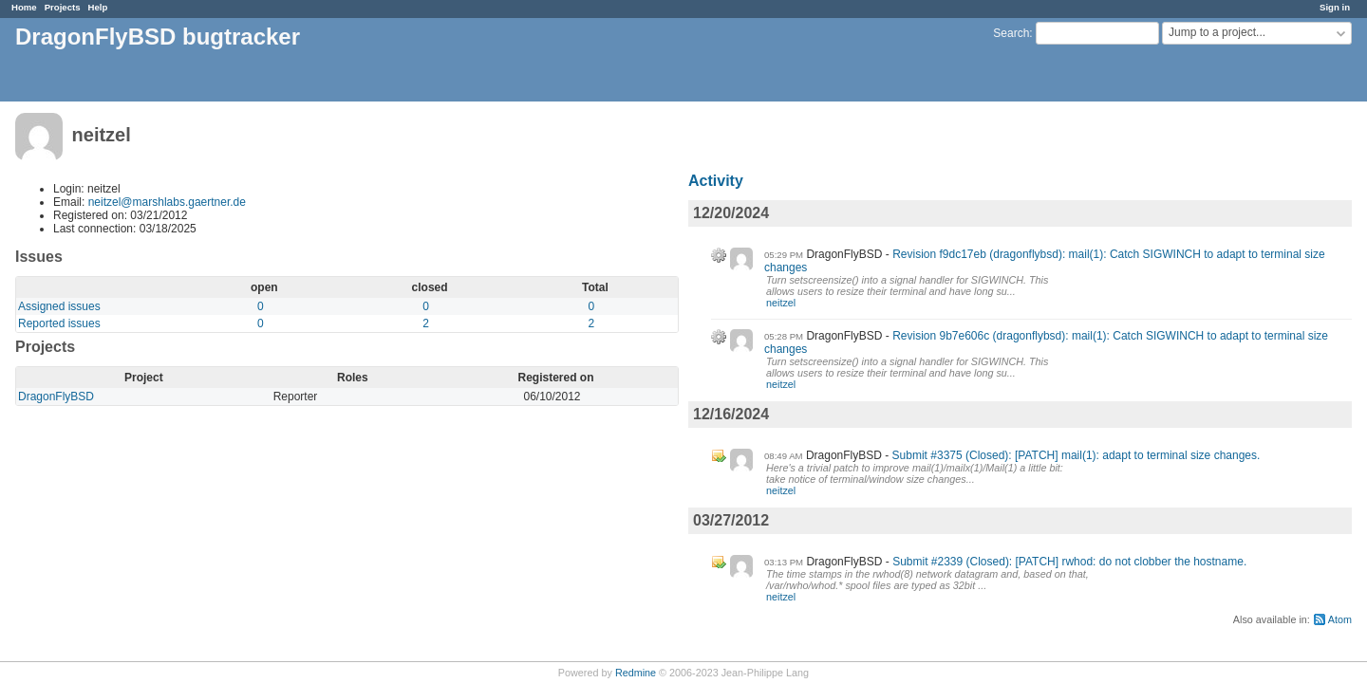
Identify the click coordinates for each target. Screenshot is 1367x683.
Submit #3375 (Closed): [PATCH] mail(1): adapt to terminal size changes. (1076, 455)
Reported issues (59, 323)
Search (1011, 33)
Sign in (1335, 7)
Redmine (635, 672)
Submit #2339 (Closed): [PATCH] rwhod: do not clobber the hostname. (1069, 561)
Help (98, 7)
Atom (1340, 619)
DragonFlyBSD (56, 396)
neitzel (781, 302)
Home (24, 7)
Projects (63, 7)
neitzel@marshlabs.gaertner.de (167, 202)
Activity (715, 181)
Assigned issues (59, 306)
